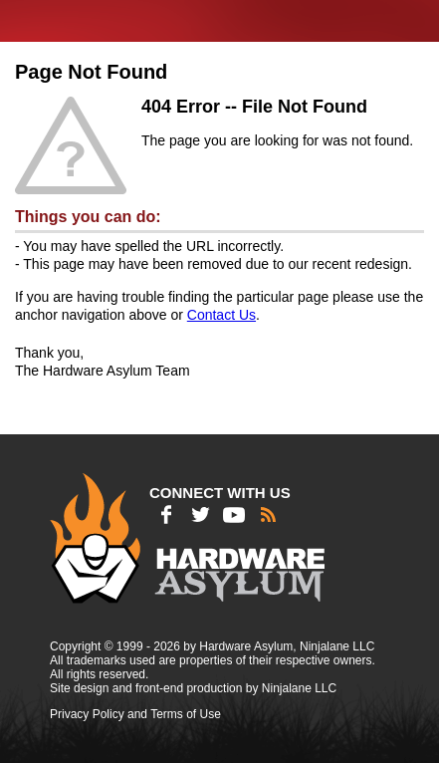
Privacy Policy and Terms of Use (135, 714)
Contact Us (221, 315)
